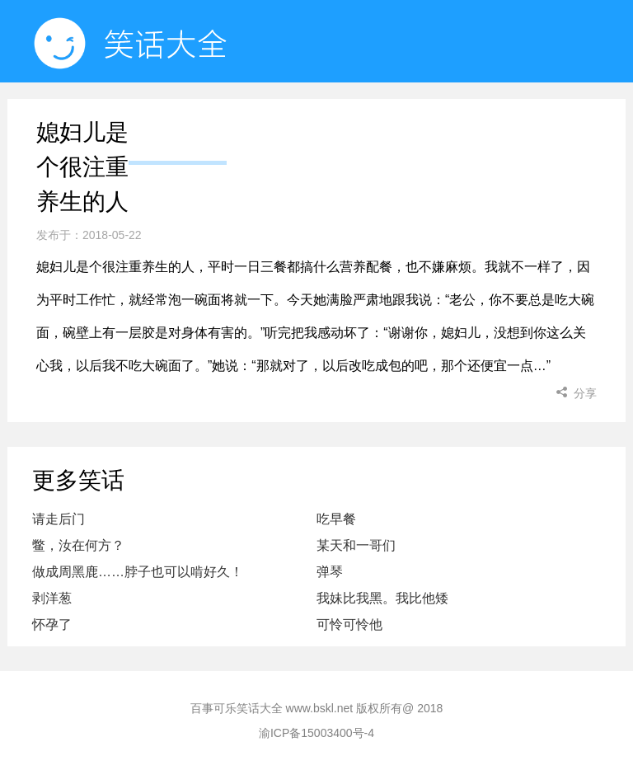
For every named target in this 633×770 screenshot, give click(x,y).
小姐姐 (503, 123)
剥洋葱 (52, 598)
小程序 (392, 123)
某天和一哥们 (356, 545)
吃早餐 (336, 519)
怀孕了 (52, 624)
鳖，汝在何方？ (78, 545)
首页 (177, 123)
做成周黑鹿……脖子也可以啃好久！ (137, 572)
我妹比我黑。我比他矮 (382, 598)
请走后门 (58, 519)
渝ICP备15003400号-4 (316, 732)
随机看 (282, 123)
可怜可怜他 (349, 624)
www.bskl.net (320, 708)
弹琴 (329, 572)
